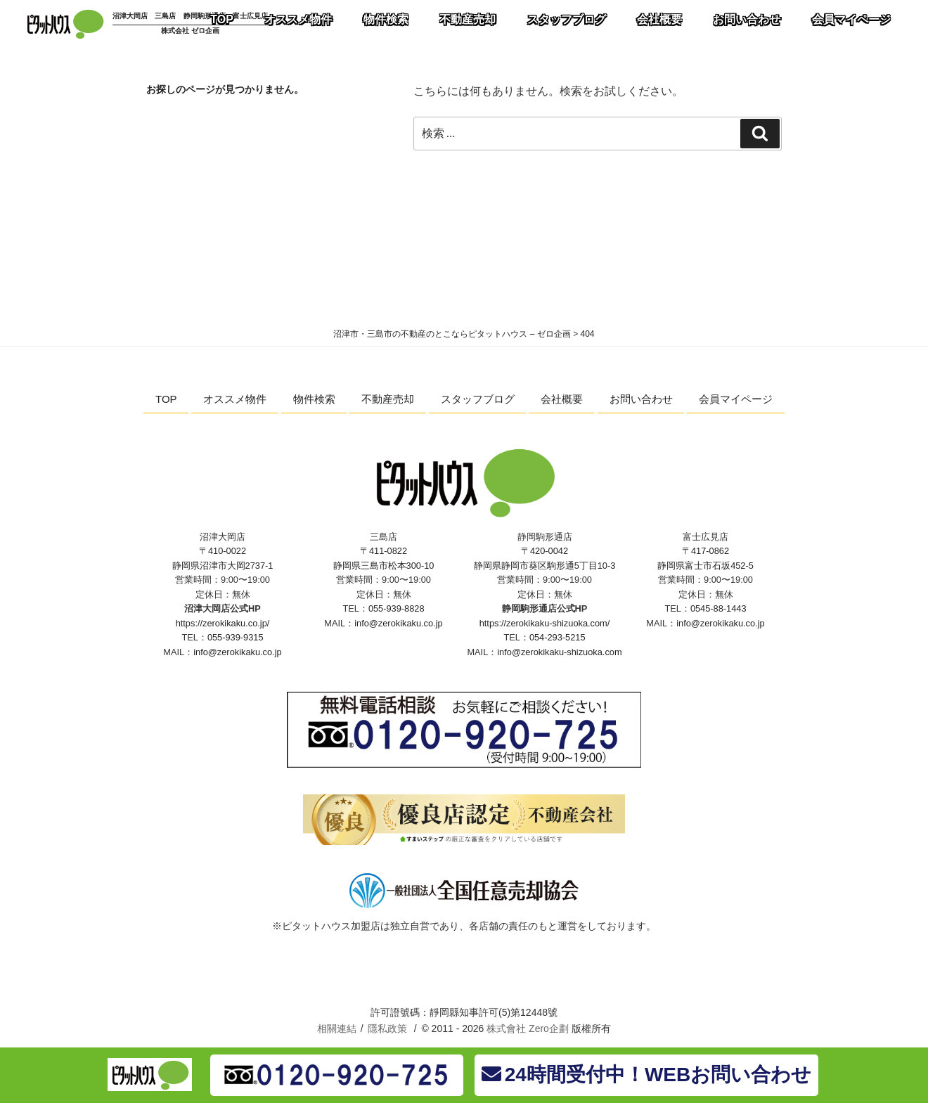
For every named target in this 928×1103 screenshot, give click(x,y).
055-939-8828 (396, 608)
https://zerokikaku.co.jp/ (223, 623)
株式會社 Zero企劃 (527, 1028)
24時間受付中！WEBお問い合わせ (646, 1074)
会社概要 (562, 399)
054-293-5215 (557, 637)
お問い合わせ (641, 399)
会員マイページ (736, 399)
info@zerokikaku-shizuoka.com (559, 652)
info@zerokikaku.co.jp (237, 652)
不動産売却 (387, 399)
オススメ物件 (234, 399)
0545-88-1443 (718, 608)
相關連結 (336, 1028)
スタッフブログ (478, 399)
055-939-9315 (235, 637)
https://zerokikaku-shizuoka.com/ (544, 623)
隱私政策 (387, 1028)
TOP (166, 399)
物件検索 (314, 399)
